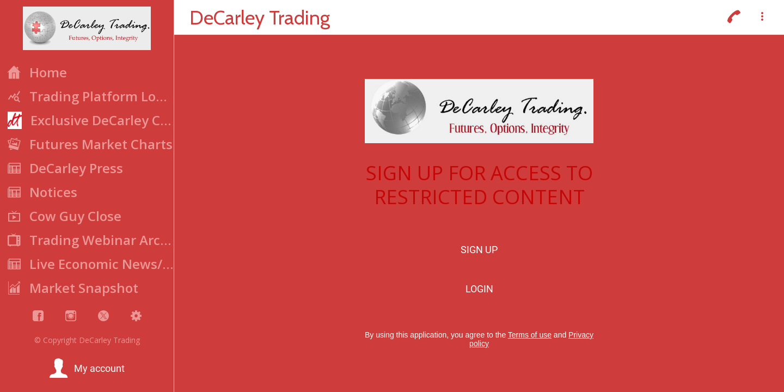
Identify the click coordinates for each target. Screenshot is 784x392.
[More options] (762, 17)
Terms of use (530, 334)
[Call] (734, 17)
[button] (87, 368)
